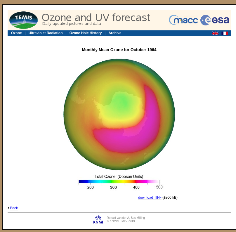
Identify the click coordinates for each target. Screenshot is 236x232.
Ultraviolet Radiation (46, 33)
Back (14, 208)
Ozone (16, 33)
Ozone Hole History (86, 33)
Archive (114, 33)
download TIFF (150, 197)
